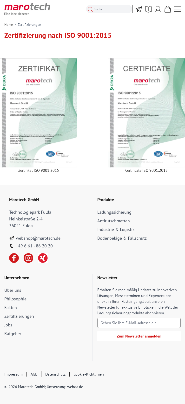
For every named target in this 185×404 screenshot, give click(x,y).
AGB (34, 374)
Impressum (13, 374)
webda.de (75, 386)
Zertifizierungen (29, 24)
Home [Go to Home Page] (8, 24)
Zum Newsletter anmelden (139, 336)
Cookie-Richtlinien (88, 374)
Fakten (10, 307)
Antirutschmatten (113, 221)
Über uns (12, 290)
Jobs (8, 325)
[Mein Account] (158, 9)
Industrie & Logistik (116, 229)
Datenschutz (55, 374)
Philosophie (15, 299)
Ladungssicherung (114, 212)
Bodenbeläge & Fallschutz (122, 238)
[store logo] (27, 9)
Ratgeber (12, 333)
